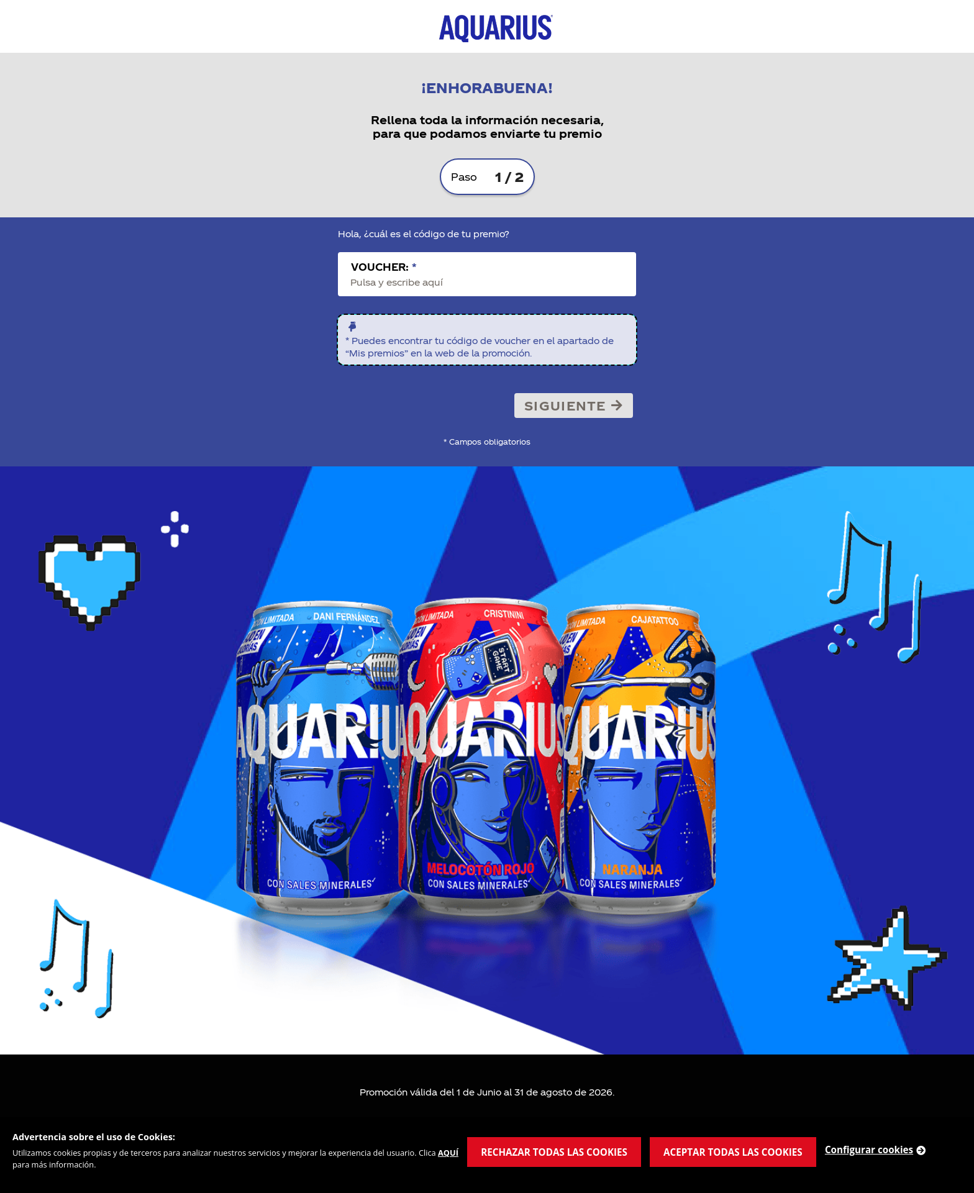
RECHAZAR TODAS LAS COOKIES (554, 1152)
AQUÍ (448, 1152)
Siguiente (573, 405)
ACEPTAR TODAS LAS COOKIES (733, 1152)
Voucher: (384, 267)
